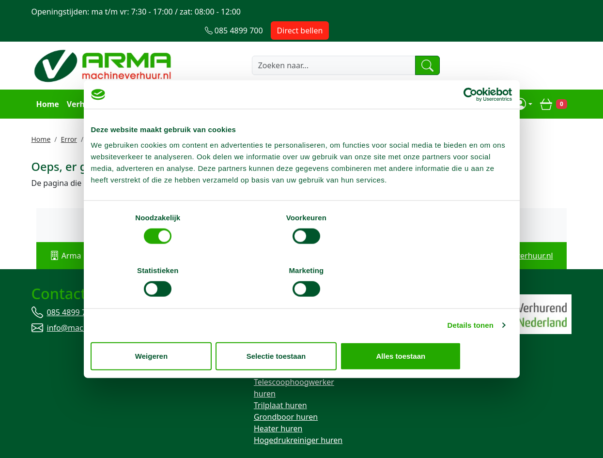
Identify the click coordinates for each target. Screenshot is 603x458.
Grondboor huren (286, 398)
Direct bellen (543, 11)
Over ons (347, 85)
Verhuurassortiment (105, 85)
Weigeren (159, 329)
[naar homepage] (104, 47)
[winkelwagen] (554, 85)
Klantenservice (226, 85)
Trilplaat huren (280, 387)
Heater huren (278, 410)
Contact (387, 85)
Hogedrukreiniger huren (298, 421)
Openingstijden (292, 85)
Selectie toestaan (301, 329)
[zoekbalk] (313, 47)
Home (46, 85)
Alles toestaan (443, 329)
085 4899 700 (71, 294)
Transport (171, 85)
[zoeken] (410, 47)
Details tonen (471, 298)
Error (69, 119)
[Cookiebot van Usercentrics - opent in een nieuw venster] (470, 121)
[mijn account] (524, 85)
